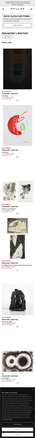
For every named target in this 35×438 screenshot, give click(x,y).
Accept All (17, 434)
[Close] (33, 390)
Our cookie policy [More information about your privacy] (7, 419)
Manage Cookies (17, 424)
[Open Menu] (4, 9)
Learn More (20, 4)
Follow (8, 37)
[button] (17, 75)
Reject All (17, 429)
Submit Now (17, 25)
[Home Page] (17, 9)
